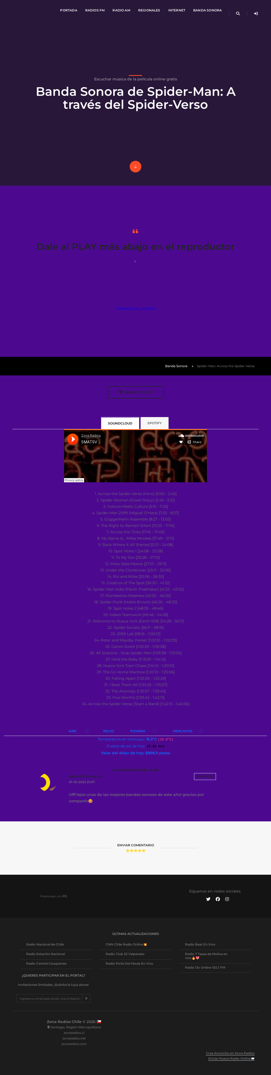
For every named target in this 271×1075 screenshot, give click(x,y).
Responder (205, 776)
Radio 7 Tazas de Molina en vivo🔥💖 (206, 956)
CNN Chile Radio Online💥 (126, 944)
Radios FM (94, 9)
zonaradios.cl (74, 1033)
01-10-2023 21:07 (82, 782)
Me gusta (136, 392)
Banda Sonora (206, 9)
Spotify (154, 423)
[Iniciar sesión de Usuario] (254, 12)
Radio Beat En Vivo (200, 944)
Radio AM (120, 9)
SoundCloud (120, 423)
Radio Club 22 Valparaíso (125, 954)
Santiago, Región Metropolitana (76, 1027)
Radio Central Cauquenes (46, 963)
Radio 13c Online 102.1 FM (205, 967)
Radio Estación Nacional (45, 954)
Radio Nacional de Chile (45, 944)
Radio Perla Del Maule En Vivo (129, 963)
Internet (175, 9)
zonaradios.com (74, 1044)
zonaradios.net (74, 1038)
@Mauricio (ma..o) (85, 776)
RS (65, 896)
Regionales (148, 9)
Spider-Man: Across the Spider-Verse (226, 366)
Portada (67, 9)
